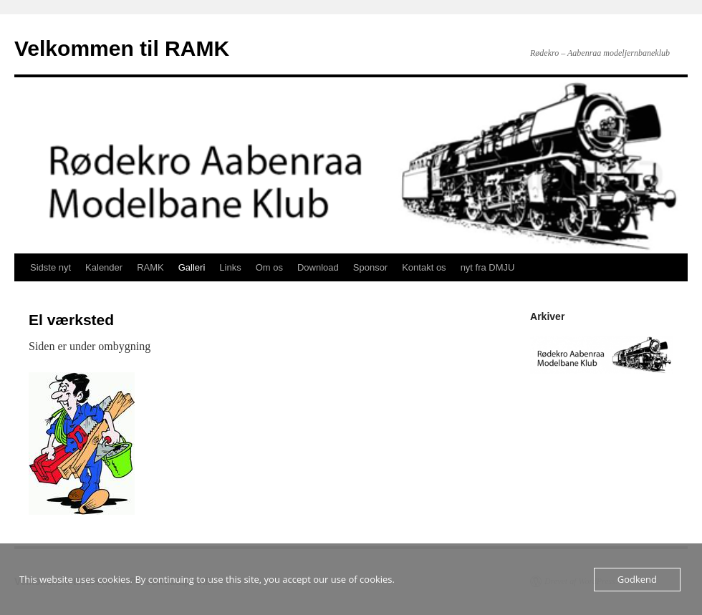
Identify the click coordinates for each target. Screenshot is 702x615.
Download (318, 267)
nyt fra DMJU (488, 267)
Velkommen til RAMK (121, 48)
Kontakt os (424, 267)
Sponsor (370, 267)
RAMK (150, 267)
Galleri (192, 267)
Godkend (637, 579)
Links (230, 267)
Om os (269, 267)
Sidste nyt (50, 267)
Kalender (103, 267)
